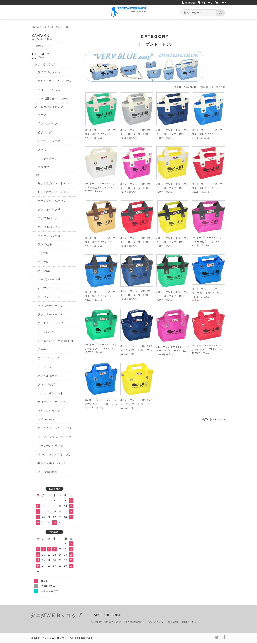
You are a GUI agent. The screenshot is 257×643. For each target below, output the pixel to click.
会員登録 (190, 2)
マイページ (207, 2)
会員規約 (173, 622)
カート (223, 2)
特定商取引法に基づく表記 (106, 622)
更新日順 (220, 87)
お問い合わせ (189, 622)
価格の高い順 (206, 87)
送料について (156, 622)
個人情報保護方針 (135, 622)
